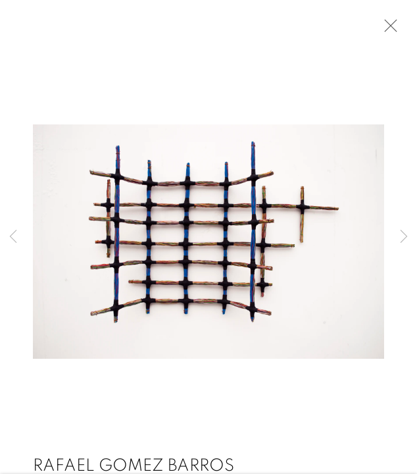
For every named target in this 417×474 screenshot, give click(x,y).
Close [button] (387, 30)
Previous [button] (13, 237)
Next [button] (404, 237)
